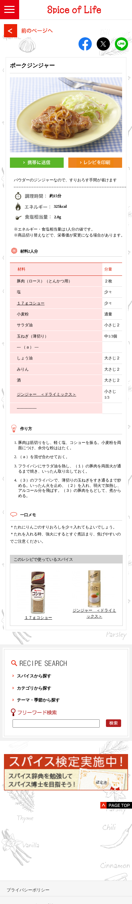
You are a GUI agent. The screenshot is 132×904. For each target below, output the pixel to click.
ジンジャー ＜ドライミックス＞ (46, 394)
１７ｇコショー (31, 303)
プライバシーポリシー (28, 889)
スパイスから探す (34, 675)
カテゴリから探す (34, 688)
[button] (9, 9)
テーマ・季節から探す (38, 700)
